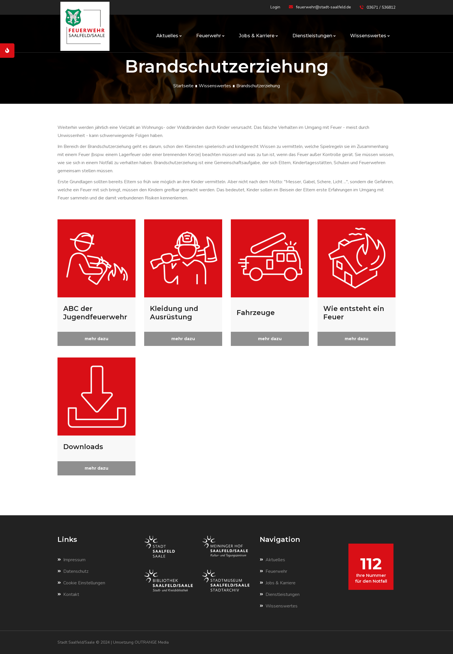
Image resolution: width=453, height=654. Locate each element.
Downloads (83, 446)
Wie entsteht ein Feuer (354, 312)
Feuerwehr (210, 35)
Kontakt (68, 594)
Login (275, 7)
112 (371, 569)
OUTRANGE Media (153, 642)
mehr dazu (96, 338)
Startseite (183, 86)
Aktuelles (169, 35)
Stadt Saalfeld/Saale (76, 642)
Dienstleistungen (314, 35)
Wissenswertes (370, 35)
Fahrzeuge (256, 312)
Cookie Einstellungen (81, 583)
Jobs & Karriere (258, 35)
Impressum (71, 559)
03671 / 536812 (381, 7)
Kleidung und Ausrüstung (175, 312)
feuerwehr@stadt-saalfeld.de (323, 7)
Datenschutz (72, 571)
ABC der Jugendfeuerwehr (96, 312)
